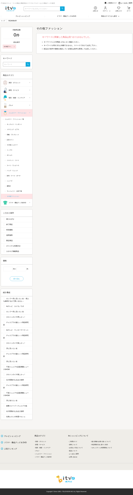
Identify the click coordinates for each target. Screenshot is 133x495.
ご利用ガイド (111, 3)
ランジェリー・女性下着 (14, 191)
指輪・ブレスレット (13, 134)
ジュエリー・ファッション (17, 113)
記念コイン (10, 140)
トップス (9, 150)
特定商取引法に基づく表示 (100, 444)
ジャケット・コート (13, 160)
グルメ (17, 105)
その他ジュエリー (12, 145)
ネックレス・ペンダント (14, 124)
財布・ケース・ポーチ (14, 176)
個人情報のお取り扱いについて (101, 441)
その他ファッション (13, 196)
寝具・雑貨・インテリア (17, 97)
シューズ (9, 181)
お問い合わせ (73, 457)
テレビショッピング (23, 16)
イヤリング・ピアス (13, 129)
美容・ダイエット (17, 82)
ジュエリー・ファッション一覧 (14, 119)
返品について (73, 451)
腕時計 (9, 186)
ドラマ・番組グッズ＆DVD (66, 16)
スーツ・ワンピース (13, 165)
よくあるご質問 (125, 3)
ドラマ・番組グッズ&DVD (17, 202)
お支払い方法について (76, 447)
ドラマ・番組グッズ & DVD (15, 442)
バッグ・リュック (12, 170)
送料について (73, 444)
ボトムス (9, 155)
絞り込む (16, 279)
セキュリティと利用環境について (102, 447)
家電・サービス (17, 90)
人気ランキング (10, 449)
